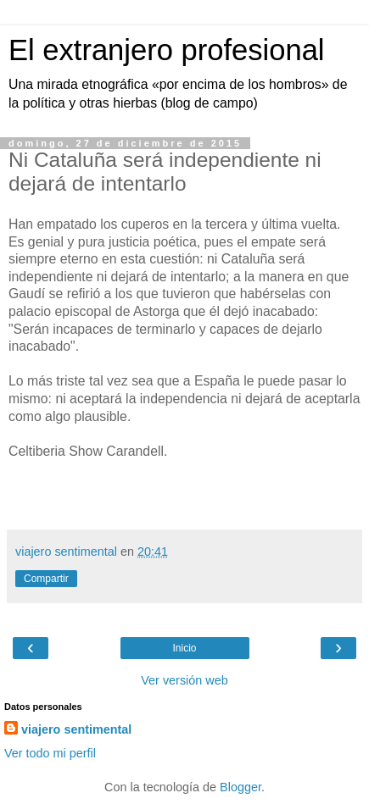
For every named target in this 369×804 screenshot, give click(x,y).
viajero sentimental (76, 729)
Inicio (184, 648)
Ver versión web (184, 680)
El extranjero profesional (166, 50)
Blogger (240, 787)
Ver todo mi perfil (50, 753)
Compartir (46, 579)
